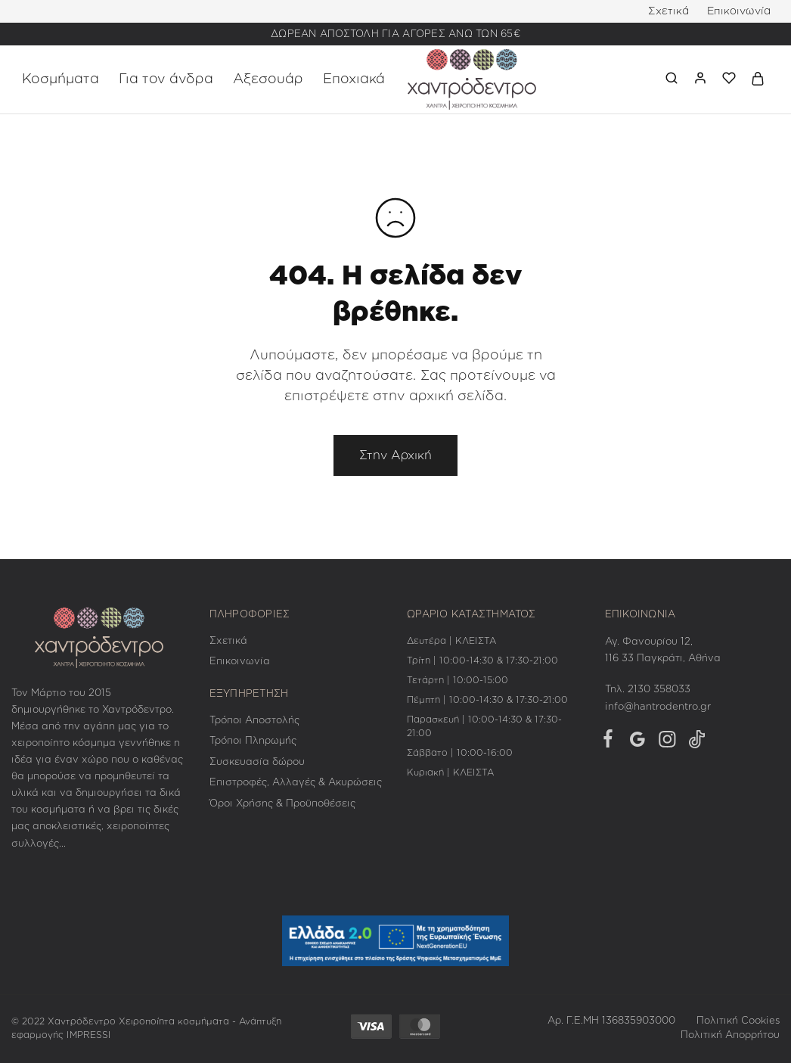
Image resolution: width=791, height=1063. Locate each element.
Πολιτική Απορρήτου (730, 1035)
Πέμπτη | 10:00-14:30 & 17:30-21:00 (487, 699)
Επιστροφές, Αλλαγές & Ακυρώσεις (295, 783)
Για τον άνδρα (166, 79)
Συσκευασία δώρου (257, 762)
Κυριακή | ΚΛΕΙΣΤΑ (450, 772)
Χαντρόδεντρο (82, 1021)
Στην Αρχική (395, 455)
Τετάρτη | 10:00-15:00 (457, 680)
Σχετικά (668, 11)
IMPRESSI (89, 1035)
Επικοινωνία (739, 11)
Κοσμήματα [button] (60, 79)
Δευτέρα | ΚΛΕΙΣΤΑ (451, 640)
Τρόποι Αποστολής (254, 721)
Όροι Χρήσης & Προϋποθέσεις (282, 804)
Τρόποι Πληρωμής (252, 741)
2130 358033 (659, 690)
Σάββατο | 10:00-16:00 (460, 752)
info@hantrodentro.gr (658, 707)
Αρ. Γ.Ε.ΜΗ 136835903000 (611, 1021)
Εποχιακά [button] (354, 79)
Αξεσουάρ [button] (268, 79)
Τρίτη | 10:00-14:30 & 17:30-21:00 (482, 660)
